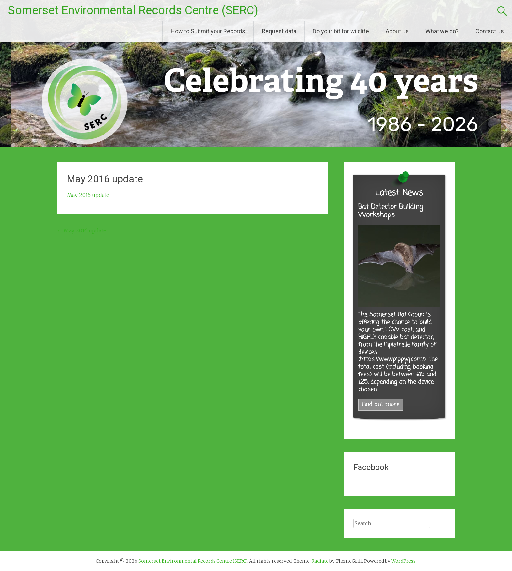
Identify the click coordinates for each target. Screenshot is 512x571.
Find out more (380, 404)
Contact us (489, 31)
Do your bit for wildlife (341, 31)
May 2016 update (88, 195)
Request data (279, 31)
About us (397, 31)
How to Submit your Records (208, 31)
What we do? (442, 31)
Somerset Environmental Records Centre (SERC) (133, 10)
